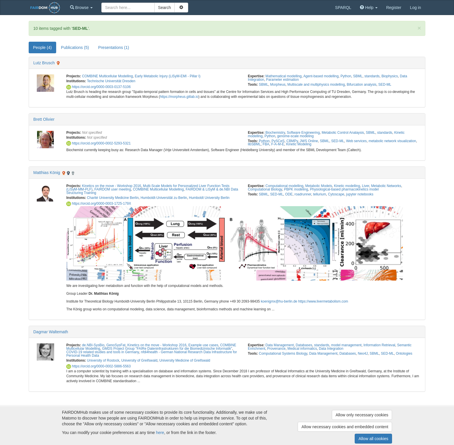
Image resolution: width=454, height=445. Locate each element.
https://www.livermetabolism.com (323, 301)
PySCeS (278, 141)
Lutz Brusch (44, 63)
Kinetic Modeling (298, 144)
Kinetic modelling (347, 186)
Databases (304, 345)
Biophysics (389, 76)
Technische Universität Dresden (111, 81)
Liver (365, 186)
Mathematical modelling (284, 76)
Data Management (280, 345)
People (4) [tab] (42, 47)
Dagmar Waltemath (50, 331)
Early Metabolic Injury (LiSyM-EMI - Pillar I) (168, 76)
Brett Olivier (43, 119)
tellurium (319, 194)
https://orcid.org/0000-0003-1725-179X (98, 204)
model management (346, 345)
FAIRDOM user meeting (112, 189)
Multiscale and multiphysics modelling (316, 85)
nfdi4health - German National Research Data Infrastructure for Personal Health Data (151, 354)
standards (372, 76)
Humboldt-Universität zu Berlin (163, 198)
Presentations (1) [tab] (113, 47)
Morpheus (277, 85)
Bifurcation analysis (361, 85)
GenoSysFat (115, 345)
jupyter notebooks (360, 194)
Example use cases (203, 345)
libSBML (254, 144)
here (160, 432)
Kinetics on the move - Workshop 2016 (111, 186)
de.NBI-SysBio (93, 345)
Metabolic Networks (386, 186)
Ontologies (404, 353)
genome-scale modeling (295, 136)
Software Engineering (303, 133)
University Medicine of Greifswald (184, 360)
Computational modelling (284, 186)
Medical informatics (302, 349)
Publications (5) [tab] (75, 47)
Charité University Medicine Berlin (112, 198)
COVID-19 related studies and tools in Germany (102, 352)
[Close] (419, 28)
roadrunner (302, 194)
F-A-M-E (277, 144)
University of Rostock (103, 360)
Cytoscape (336, 194)
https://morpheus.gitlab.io (179, 97)
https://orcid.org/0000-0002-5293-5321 (98, 143)
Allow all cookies (373, 438)
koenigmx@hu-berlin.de (279, 301)
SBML (358, 76)
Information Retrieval (379, 345)
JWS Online (309, 141)
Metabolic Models (318, 186)
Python (345, 76)
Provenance (276, 349)
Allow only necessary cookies (362, 415)
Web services (356, 141)
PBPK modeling (296, 189)
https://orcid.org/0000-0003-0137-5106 (98, 87)
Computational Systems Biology (283, 353)
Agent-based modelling (321, 76)
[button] (81, 7)
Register (393, 7)
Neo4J (363, 353)
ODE (289, 194)
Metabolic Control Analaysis (343, 133)
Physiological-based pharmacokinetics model (344, 189)
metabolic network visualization (392, 141)
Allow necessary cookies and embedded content (344, 426)
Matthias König (46, 172)
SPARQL (343, 7)
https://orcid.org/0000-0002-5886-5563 (98, 366)
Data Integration (331, 349)
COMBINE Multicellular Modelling (107, 76)
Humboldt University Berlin (209, 198)
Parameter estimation (282, 80)
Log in (415, 7)
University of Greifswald (139, 360)
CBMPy (292, 141)
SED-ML (384, 85)
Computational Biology (265, 189)
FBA (266, 144)
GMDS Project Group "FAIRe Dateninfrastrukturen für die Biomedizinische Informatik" (167, 349)
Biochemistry (275, 133)
